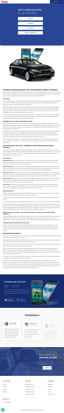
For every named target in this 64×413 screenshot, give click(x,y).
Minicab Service (29, 384)
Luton (49, 391)
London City (51, 394)
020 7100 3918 (29, 13)
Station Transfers (29, 394)
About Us (5, 386)
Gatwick (50, 389)
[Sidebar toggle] (62, 1)
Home (4, 384)
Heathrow (50, 384)
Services (5, 389)
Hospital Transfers (30, 391)
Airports (5, 391)
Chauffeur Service (30, 386)
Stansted (50, 386)
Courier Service (29, 389)
